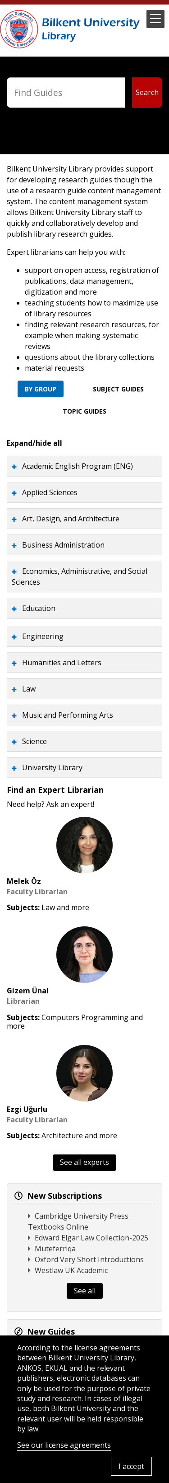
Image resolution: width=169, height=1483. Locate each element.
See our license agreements (64, 1445)
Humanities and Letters (61, 663)
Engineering (43, 636)
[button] (155, 19)
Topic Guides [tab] (84, 411)
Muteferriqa (55, 1249)
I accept (131, 1466)
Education (38, 608)
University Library (52, 767)
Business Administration (63, 545)
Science (34, 741)
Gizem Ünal (28, 991)
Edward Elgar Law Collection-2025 (91, 1238)
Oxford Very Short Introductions (89, 1259)
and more (73, 907)
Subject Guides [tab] (118, 389)
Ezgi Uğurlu (27, 1109)
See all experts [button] (84, 1162)
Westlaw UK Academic (71, 1270)
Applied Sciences (50, 492)
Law (29, 689)
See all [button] (85, 1291)
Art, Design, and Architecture (70, 519)
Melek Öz (24, 881)
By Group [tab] (40, 389)
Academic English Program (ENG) (77, 466)
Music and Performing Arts (67, 715)
